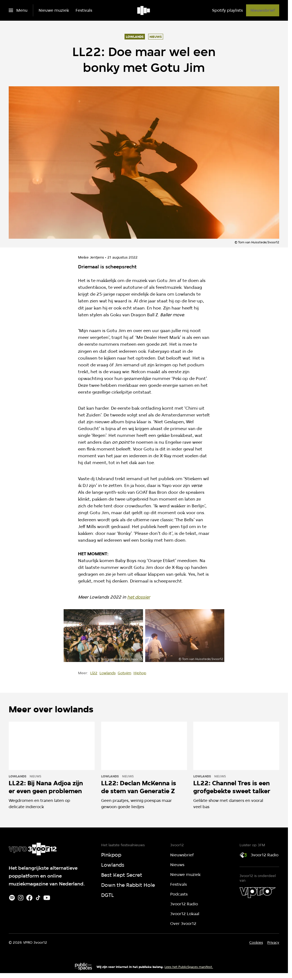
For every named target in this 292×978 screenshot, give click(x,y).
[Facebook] (29, 897)
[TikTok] (38, 897)
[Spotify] (12, 897)
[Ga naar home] (144, 10)
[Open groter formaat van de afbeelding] (103, 635)
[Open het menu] (18, 10)
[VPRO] (257, 892)
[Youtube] (47, 897)
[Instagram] (20, 897)
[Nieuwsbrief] (262, 10)
